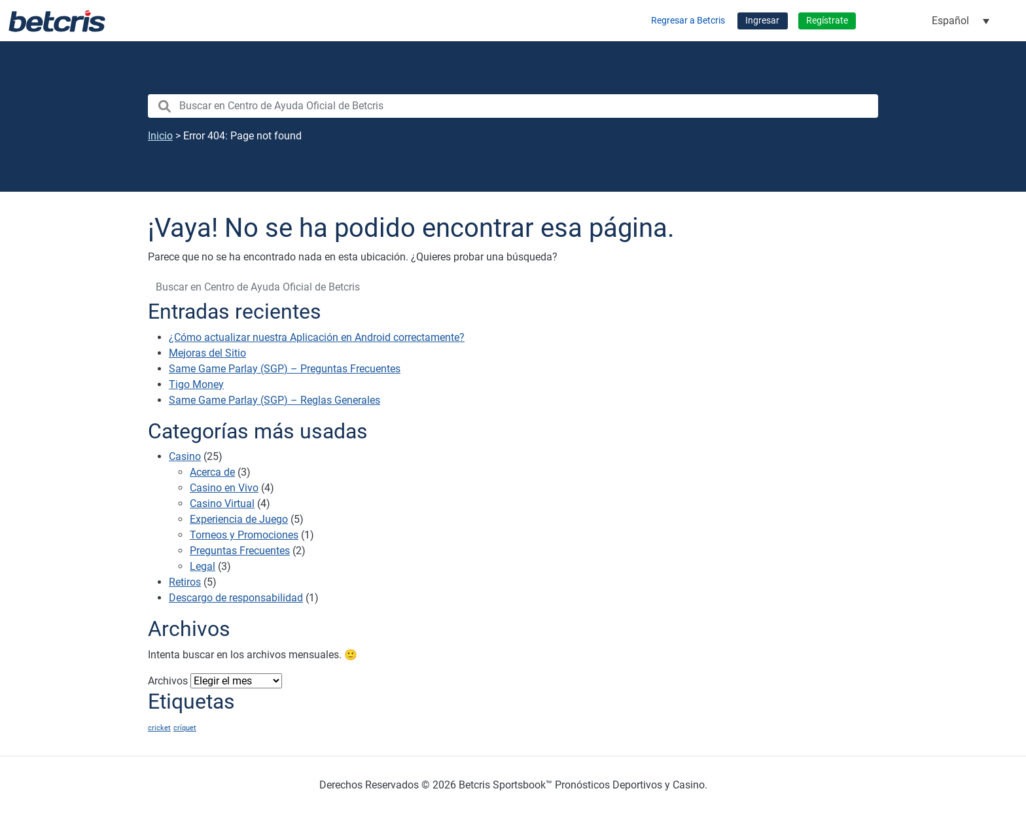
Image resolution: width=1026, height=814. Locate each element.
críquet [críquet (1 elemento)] (184, 728)
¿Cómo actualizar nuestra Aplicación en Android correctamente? (317, 337)
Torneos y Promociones (244, 535)
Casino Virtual (222, 503)
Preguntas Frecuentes (240, 550)
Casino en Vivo (224, 488)
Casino (185, 456)
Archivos (168, 681)
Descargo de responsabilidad (236, 598)
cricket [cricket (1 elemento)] (159, 728)
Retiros (185, 582)
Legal (202, 566)
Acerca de (212, 472)
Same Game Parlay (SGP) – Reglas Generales (274, 400)
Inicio (160, 136)
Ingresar (762, 20)
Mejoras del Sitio (207, 353)
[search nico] (513, 106)
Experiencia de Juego (239, 519)
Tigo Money (196, 384)
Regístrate (827, 20)
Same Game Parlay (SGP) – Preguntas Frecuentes (284, 369)
